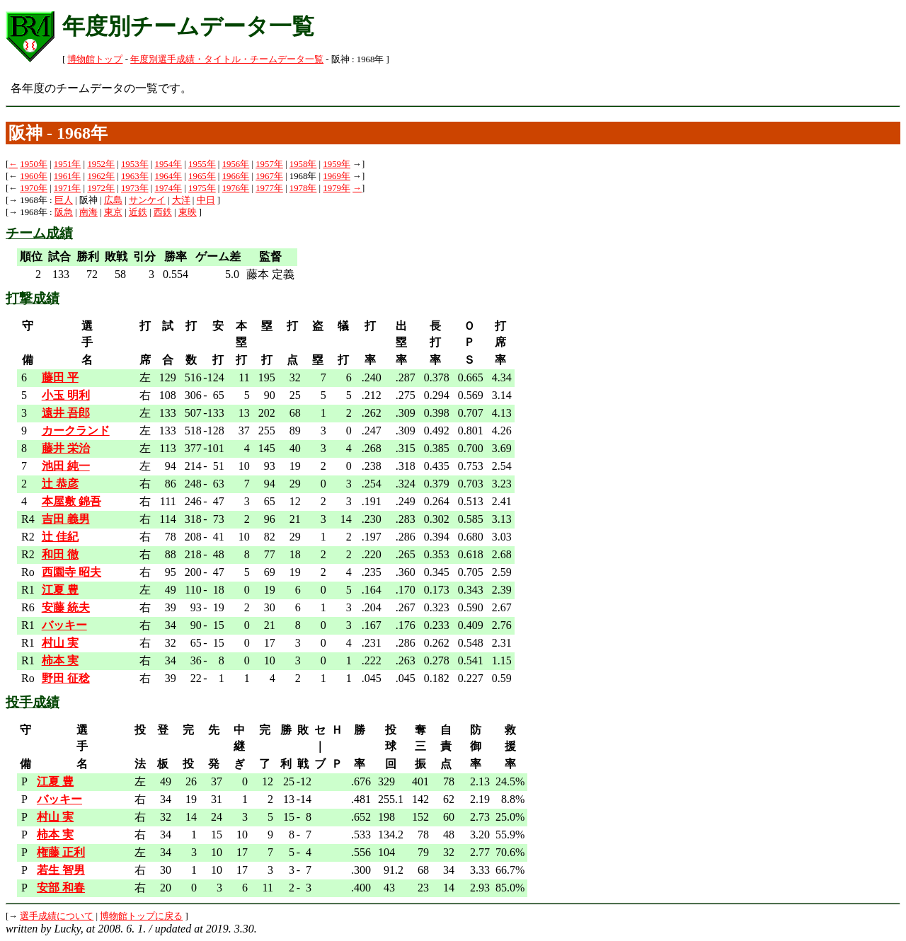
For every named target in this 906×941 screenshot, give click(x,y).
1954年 (169, 164)
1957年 (269, 164)
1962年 (101, 176)
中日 (206, 200)
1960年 (33, 176)
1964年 (169, 176)
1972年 (101, 188)
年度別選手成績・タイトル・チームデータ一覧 (226, 59)
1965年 (202, 176)
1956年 (236, 164)
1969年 (336, 176)
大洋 (181, 200)
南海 (88, 212)
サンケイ (147, 200)
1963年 (135, 176)
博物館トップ (94, 59)
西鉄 (163, 212)
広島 (113, 200)
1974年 (169, 188)
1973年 (135, 188)
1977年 (269, 188)
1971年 (67, 188)
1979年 (336, 188)
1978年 (303, 188)
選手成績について (56, 916)
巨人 (64, 200)
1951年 (67, 164)
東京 (113, 212)
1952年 (101, 164)
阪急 (64, 212)
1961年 (67, 176)
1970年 (33, 188)
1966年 (236, 176)
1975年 (202, 188)
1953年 (135, 164)
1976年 (236, 188)
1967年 (269, 176)
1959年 (336, 164)
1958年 (303, 164)
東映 (187, 212)
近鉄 (138, 212)
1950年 (33, 164)
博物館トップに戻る (141, 916)
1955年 (202, 164)
